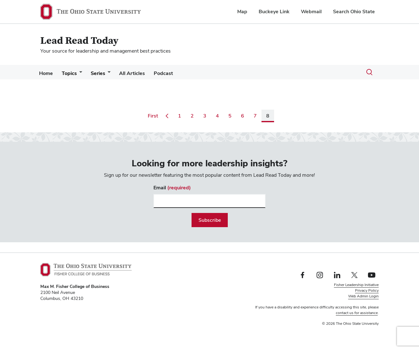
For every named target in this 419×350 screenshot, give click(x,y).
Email (172, 187)
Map (242, 11)
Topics (73, 73)
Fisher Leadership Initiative (356, 284)
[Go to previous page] (167, 116)
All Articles (141, 73)
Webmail (311, 11)
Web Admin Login (363, 296)
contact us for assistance (357, 312)
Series (104, 73)
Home (47, 73)
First (154, 115)
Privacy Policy (367, 290)
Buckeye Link (274, 11)
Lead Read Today (79, 40)
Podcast (174, 73)
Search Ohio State (354, 11)
